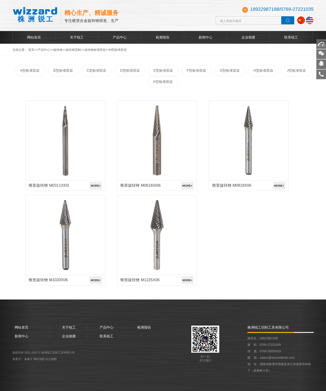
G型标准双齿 (230, 70)
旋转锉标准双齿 (95, 49)
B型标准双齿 (63, 70)
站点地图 (51, 359)
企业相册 (248, 37)
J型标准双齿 (296, 70)
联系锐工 (291, 37)
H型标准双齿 (263, 70)
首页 (31, 49)
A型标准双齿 (30, 70)
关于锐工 (77, 37)
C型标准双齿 (97, 70)
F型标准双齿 (196, 70)
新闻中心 (205, 37)
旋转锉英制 (73, 49)
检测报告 (163, 37)
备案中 (29, 359)
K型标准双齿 (163, 82)
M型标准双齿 (118, 49)
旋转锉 (57, 49)
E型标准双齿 (163, 70)
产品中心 (120, 37)
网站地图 (39, 359)
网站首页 (34, 37)
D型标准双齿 (130, 70)
